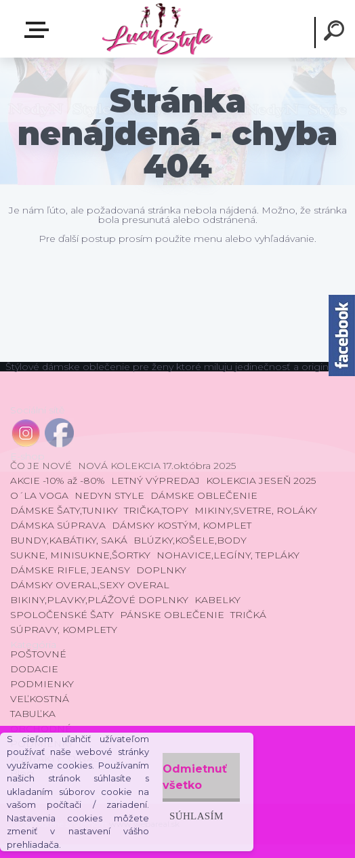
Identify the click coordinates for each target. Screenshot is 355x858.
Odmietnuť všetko (195, 777)
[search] (336, 32)
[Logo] (157, 29)
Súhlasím (196, 816)
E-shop (39, 30)
